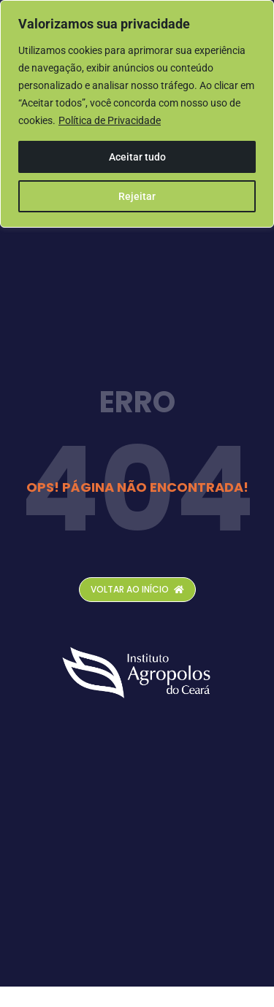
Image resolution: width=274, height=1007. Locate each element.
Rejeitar (137, 196)
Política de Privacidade (109, 120)
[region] (137, 114)
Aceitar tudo (137, 157)
